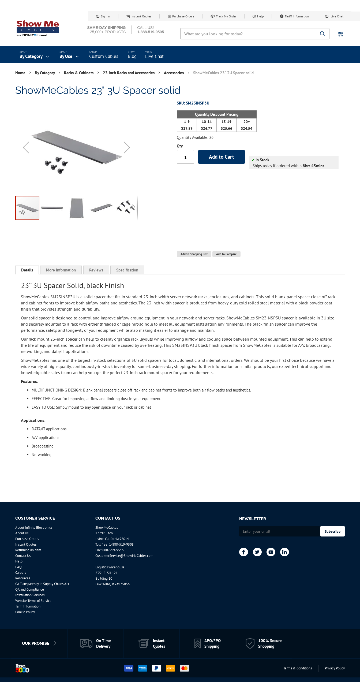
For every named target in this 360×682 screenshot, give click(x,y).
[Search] (322, 34)
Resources (22, 578)
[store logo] (38, 28)
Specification (127, 270)
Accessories (174, 72)
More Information (61, 270)
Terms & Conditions (297, 668)
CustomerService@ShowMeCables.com (124, 555)
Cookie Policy (25, 612)
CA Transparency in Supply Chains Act (42, 584)
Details (27, 270)
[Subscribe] (332, 531)
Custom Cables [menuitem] (103, 56)
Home (21, 72)
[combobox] (254, 33)
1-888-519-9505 (121, 544)
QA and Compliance (29, 589)
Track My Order (226, 16)
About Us (21, 533)
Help (260, 16)
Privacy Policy (335, 668)
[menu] (180, 54)
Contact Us (23, 555)
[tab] (27, 270)
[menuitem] (34, 54)
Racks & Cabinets (79, 72)
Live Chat (336, 16)
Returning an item (28, 550)
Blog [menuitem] (132, 56)
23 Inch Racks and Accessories (129, 72)
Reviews (96, 270)
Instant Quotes (141, 16)
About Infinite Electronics (33, 527)
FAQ (18, 567)
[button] (26, 147)
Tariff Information (297, 16)
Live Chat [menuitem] (154, 56)
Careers (20, 572)
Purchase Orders (183, 16)
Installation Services (29, 595)
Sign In (105, 16)
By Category (45, 72)
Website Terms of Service (33, 600)
